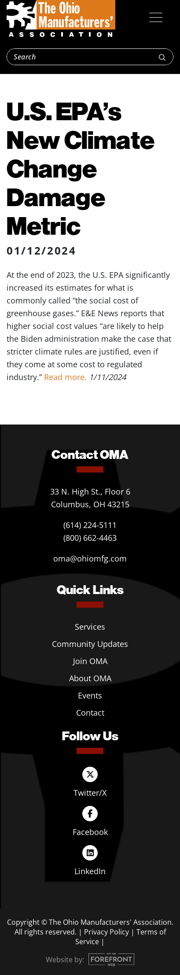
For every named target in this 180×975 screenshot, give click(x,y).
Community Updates (90, 644)
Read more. (65, 377)
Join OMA (90, 661)
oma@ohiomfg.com (90, 558)
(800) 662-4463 (90, 537)
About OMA (90, 678)
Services (90, 626)
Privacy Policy (106, 932)
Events (90, 695)
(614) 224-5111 (90, 525)
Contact (90, 712)
